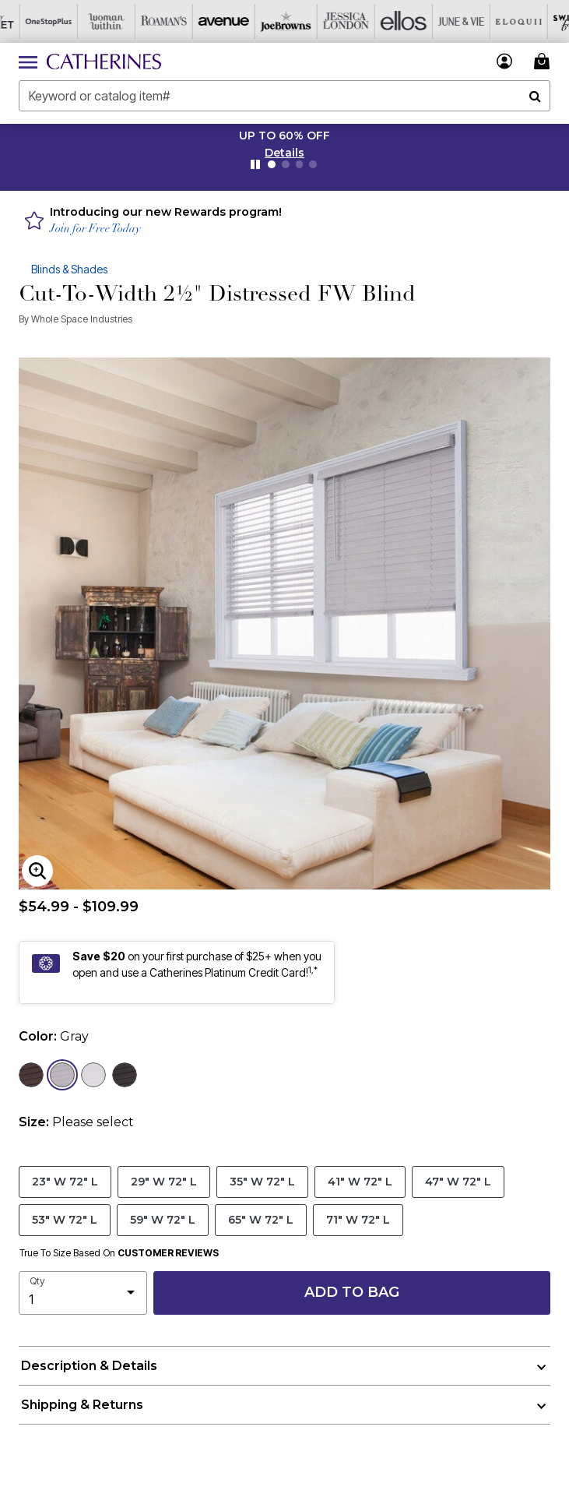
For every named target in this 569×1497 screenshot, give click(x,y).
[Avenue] (201, 21)
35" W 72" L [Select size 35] (262, 1181)
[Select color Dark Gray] (124, 1074)
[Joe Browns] (259, 21)
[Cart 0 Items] (544, 61)
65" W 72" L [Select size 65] (260, 1219)
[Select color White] (93, 1074)
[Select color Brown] (31, 1074)
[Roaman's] (144, 21)
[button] (284, 153)
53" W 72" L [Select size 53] (64, 1219)
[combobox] (284, 95)
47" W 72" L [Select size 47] (458, 1181)
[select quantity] (83, 1293)
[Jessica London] (317, 21)
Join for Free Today (95, 229)
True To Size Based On (119, 1253)
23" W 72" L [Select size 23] (65, 1181)
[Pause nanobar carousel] (255, 164)
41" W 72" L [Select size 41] (360, 1181)
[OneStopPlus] (29, 21)
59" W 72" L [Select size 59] (162, 1219)
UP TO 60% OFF (284, 136)
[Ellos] (374, 21)
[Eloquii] (489, 21)
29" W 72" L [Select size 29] (164, 1181)
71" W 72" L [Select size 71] (358, 1219)
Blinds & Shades (69, 269)
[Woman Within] (86, 21)
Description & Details (89, 1365)
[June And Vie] (432, 21)
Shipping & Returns (82, 1404)
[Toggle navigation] (28, 61)
